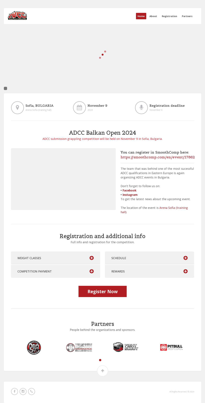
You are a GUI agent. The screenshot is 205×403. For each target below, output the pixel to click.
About (153, 16)
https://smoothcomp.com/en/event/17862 (158, 157)
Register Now (102, 291)
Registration (169, 16)
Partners (187, 16)
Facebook (129, 190)
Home (141, 16)
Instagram (130, 195)
